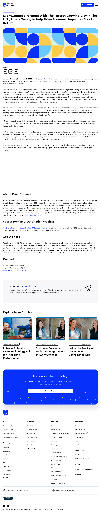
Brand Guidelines (8, 478)
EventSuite (30, 425)
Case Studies (7, 466)
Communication (56, 452)
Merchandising (55, 429)
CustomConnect (32, 429)
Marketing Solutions (57, 471)
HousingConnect (32, 437)
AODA (77, 441)
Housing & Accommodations (60, 433)
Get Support (87, 4)
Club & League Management (59, 456)
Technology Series (11, 344)
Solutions (30, 421)
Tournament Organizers (10, 425)
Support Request (81, 433)
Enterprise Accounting (58, 483)
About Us (6, 447)
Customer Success (65, 490)
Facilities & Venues (8, 429)
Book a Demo (50, 391)
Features (54, 421)
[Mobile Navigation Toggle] (96, 5)
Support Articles (81, 429)
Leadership (6, 451)
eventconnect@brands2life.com (15, 270)
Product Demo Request (84, 469)
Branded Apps (55, 464)
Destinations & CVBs (9, 433)
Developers (79, 450)
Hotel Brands (79, 437)
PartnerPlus (30, 445)
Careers (5, 458)
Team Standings (56, 460)
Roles (5, 421)
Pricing (77, 464)
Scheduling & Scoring (57, 448)
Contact (78, 474)
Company (6, 443)
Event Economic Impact (58, 475)
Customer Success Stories (47, 344)
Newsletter (6, 455)
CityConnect (31, 448)
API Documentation (82, 458)
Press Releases (7, 470)
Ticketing (54, 445)
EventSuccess (31, 441)
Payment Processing (57, 437)
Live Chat (78, 445)
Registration (54, 425)
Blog (4, 462)
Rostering (54, 441)
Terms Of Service (38, 509)
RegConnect (31, 433)
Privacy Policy (49, 509)
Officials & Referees (57, 468)
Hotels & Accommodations (11, 437)
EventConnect (44, 79)
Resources (79, 421)
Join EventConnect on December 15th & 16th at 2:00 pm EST (26, 228)
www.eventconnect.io (32, 215)
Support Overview (80, 425)
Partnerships (9, 11)
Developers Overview (81, 455)
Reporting (54, 479)
